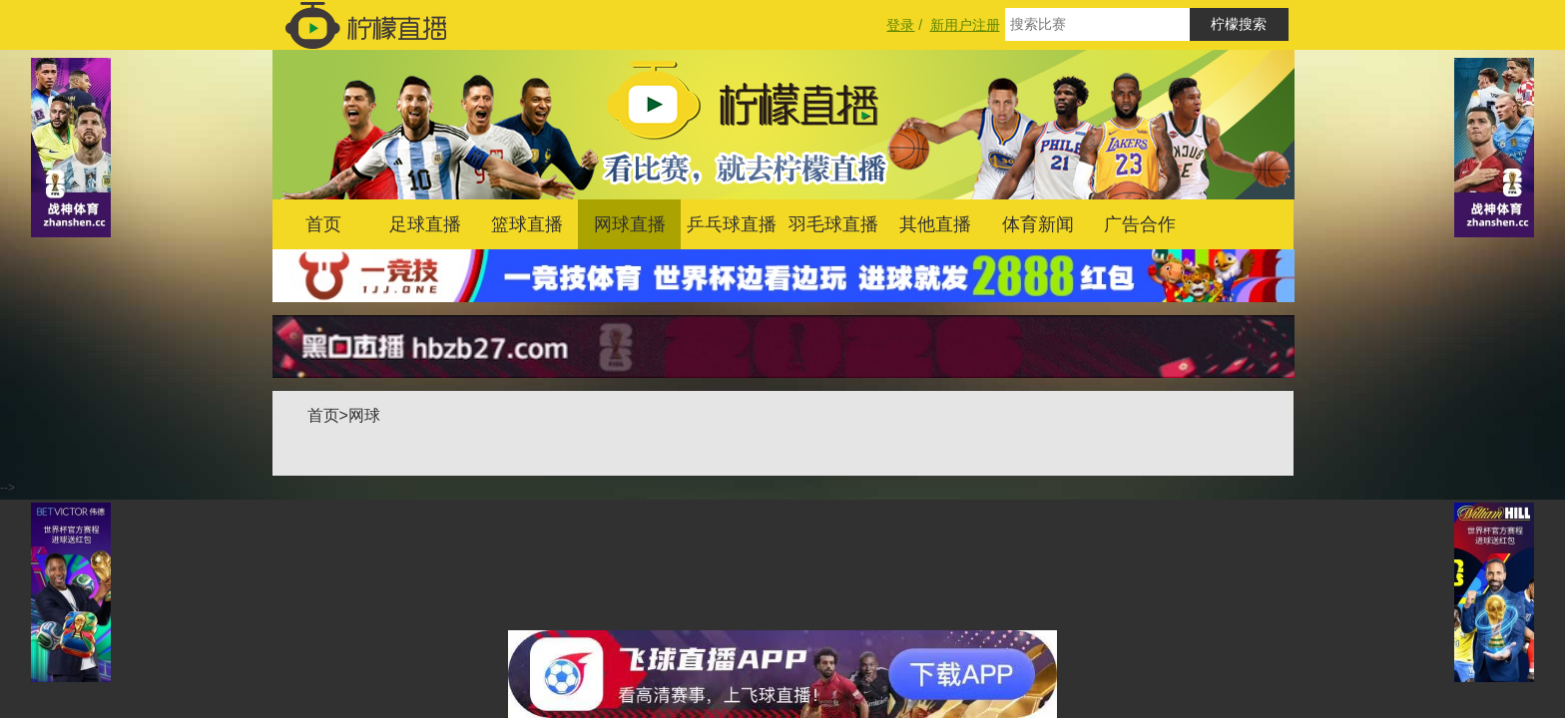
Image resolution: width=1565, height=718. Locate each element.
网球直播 (630, 224)
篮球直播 (527, 224)
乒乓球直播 (732, 224)
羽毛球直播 (833, 224)
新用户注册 (965, 25)
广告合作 (1140, 224)
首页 (323, 224)
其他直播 (935, 224)
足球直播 (425, 224)
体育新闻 (1038, 224)
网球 (364, 415)
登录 (900, 25)
